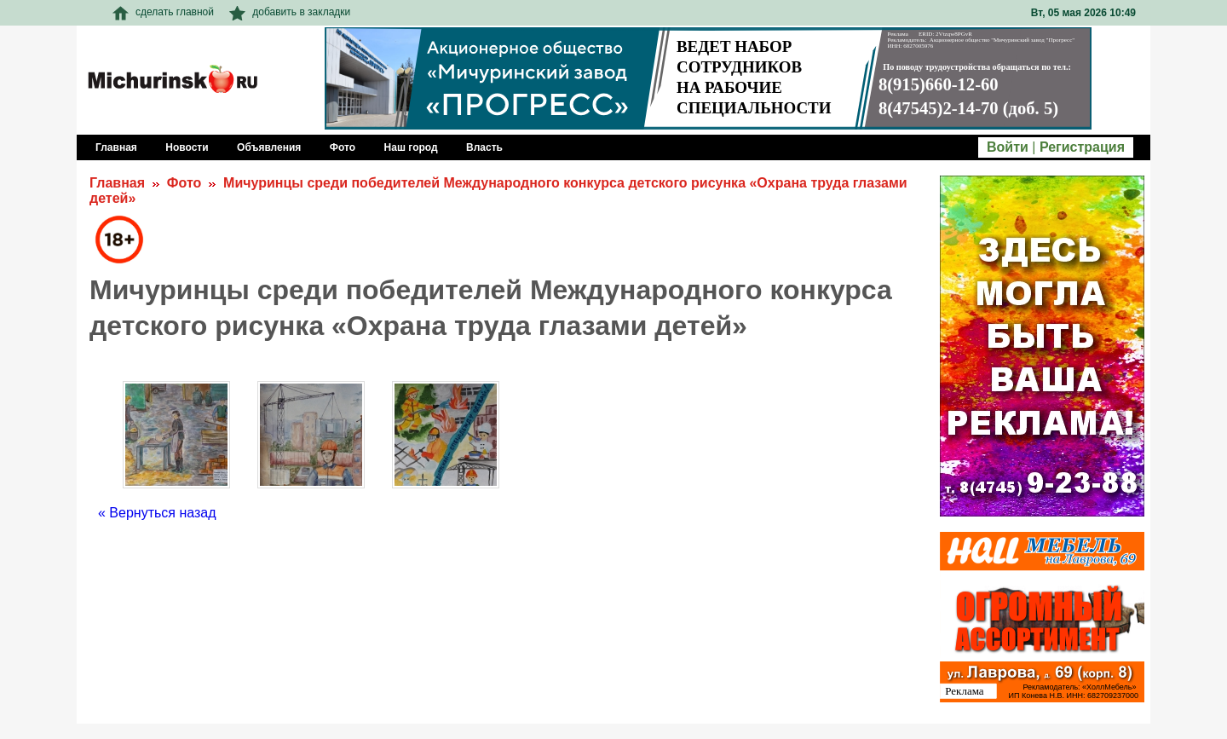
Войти (1007, 147)
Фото (184, 183)
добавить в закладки (289, 12)
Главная (117, 183)
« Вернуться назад (157, 512)
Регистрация (1082, 147)
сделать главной (163, 12)
